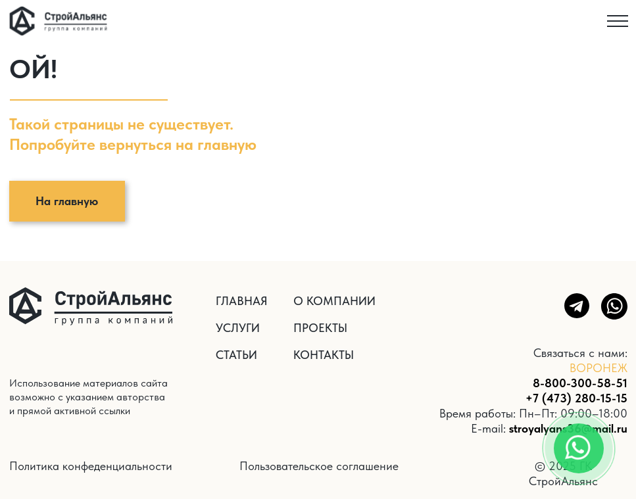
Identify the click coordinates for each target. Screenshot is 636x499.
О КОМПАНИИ (334, 301)
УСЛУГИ (238, 328)
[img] (58, 21)
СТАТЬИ (236, 355)
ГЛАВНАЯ (242, 301)
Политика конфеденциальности (90, 466)
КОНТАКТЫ (323, 355)
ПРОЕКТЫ (320, 328)
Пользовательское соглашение (319, 466)
